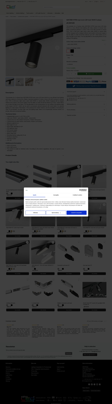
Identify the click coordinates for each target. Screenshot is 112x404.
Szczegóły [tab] (56, 195)
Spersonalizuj (56, 212)
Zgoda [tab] (34, 195)
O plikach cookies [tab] (77, 195)
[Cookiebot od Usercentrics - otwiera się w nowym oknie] (80, 190)
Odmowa (35, 212)
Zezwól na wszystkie (76, 212)
